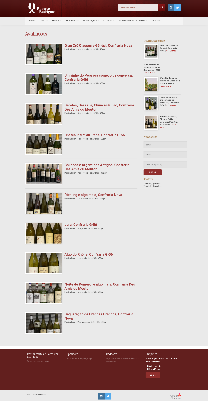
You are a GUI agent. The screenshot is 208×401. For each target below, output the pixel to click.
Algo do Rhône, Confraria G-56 (88, 254)
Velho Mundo (155, 366)
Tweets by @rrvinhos (153, 183)
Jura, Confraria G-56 (80, 225)
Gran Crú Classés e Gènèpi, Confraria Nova (98, 45)
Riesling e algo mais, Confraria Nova (93, 195)
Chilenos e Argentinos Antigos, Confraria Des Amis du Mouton (96, 167)
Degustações (91, 21)
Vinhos (56, 21)
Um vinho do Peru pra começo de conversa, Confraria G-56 (169, 101)
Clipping (108, 21)
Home (32, 21)
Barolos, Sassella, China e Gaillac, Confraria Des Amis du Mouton (169, 120)
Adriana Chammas (175, 395)
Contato (156, 21)
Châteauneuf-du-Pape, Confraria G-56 (94, 135)
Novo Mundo (155, 369)
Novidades (72, 21)
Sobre (43, 21)
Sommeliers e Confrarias (133, 21)
